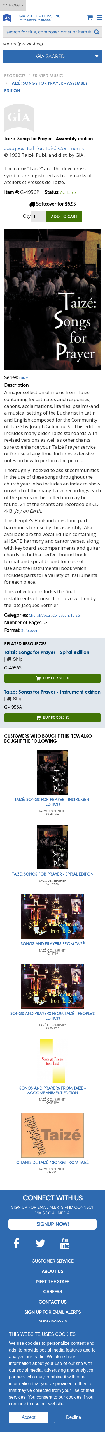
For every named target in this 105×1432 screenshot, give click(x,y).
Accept (29, 1417)
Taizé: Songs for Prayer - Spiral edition (46, 652)
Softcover (29, 630)
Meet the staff (52, 1281)
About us (52, 1271)
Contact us (52, 1302)
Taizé (75, 615)
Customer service (52, 1261)
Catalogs (13, 5)
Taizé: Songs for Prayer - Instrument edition (52, 691)
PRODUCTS (15, 75)
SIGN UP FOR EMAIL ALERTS (52, 1312)
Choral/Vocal (40, 615)
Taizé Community (65, 148)
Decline (73, 1417)
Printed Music (47, 75)
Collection (60, 615)
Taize (23, 377)
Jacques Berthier (23, 148)
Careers (52, 1291)
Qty (27, 216)
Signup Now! (52, 1224)
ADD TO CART (64, 216)
